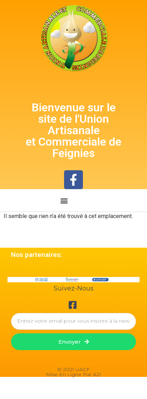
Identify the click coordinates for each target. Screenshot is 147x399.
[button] (64, 200)
